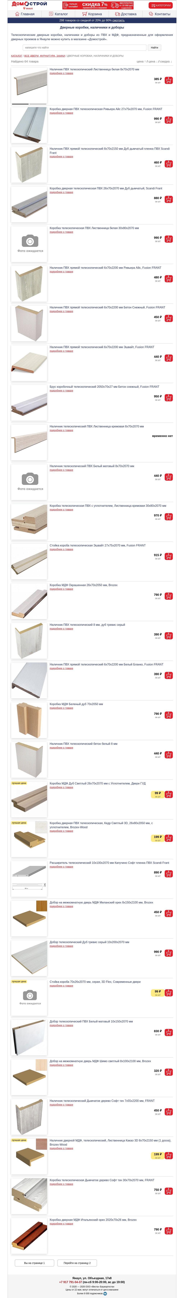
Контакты (159, 13)
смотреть (118, 20)
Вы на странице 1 (34, 1263)
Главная (24, 13)
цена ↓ (153, 61)
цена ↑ (141, 61)
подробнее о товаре (61, 73)
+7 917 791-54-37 (70, 1282)
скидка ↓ (166, 61)
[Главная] (29, 4)
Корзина (92, 13)
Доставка (126, 13)
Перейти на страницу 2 (77, 1263)
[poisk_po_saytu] (84, 48)
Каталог (58, 13)
